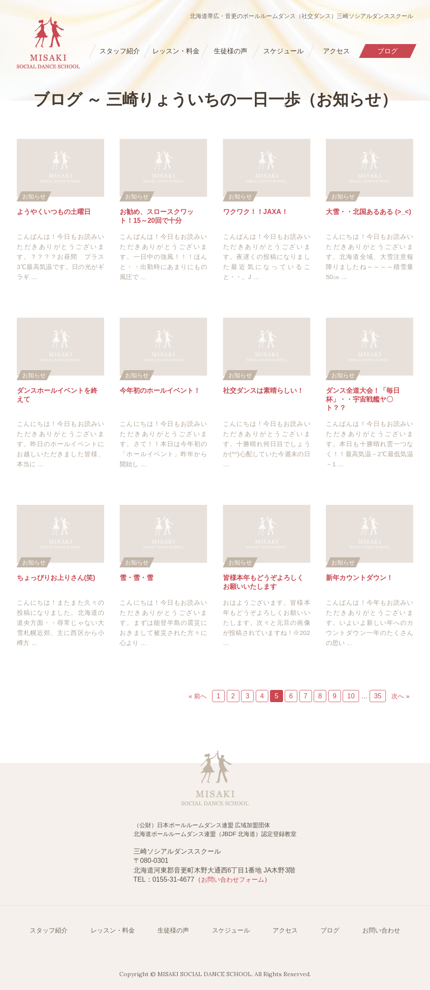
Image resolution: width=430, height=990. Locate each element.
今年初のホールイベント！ (160, 390)
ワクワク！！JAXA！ (255, 211)
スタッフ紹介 (49, 930)
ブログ (329, 930)
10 (351, 696)
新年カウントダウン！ (359, 577)
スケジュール (231, 930)
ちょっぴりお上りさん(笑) (56, 577)
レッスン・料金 (113, 930)
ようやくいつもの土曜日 (54, 211)
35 (378, 696)
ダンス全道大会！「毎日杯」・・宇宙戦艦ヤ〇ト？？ (363, 399)
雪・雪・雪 (136, 577)
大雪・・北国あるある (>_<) (368, 211)
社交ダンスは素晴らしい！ (263, 390)
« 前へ (198, 696)
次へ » (400, 696)
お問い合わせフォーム (232, 879)
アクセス (285, 930)
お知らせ (34, 196)
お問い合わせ (381, 930)
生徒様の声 (173, 930)
